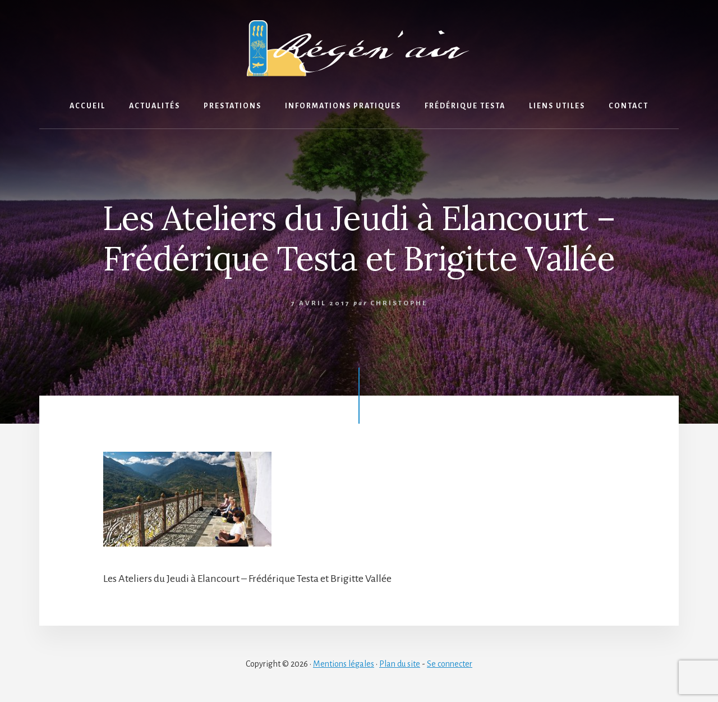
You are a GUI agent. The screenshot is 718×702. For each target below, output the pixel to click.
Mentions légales (343, 663)
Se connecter (449, 663)
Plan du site (399, 663)
